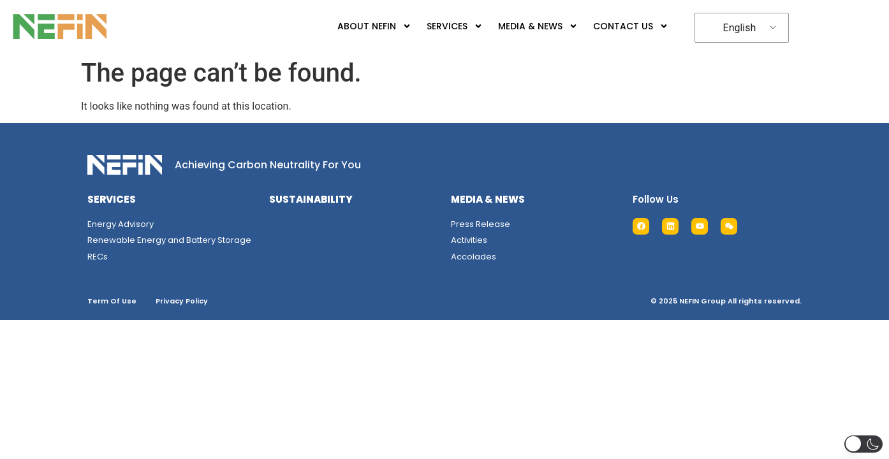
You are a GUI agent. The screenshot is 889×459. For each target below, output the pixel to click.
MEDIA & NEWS (528, 26)
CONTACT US (621, 26)
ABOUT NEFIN (365, 26)
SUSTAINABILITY (311, 199)
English (732, 28)
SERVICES (445, 26)
